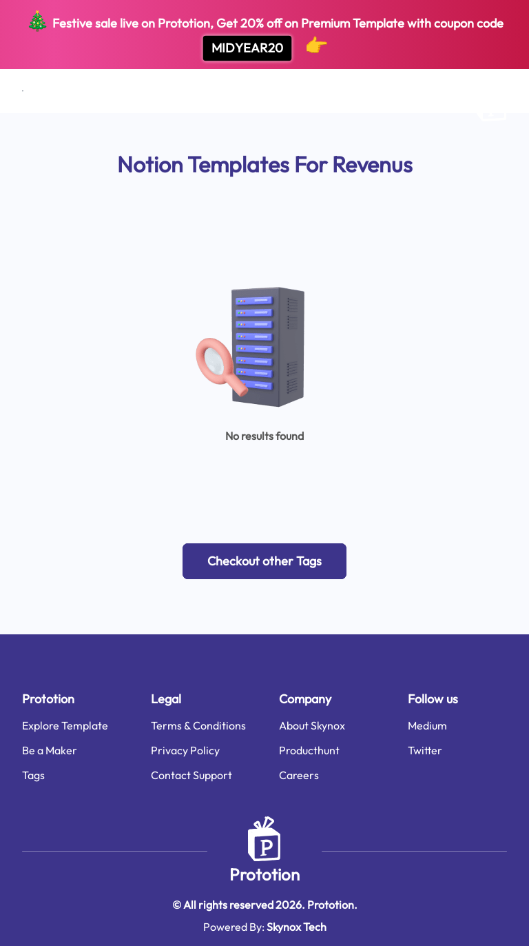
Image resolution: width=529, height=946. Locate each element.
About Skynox (312, 725)
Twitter (425, 750)
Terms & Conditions (198, 725)
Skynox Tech (296, 927)
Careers (299, 775)
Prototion (264, 874)
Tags (33, 775)
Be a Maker (49, 750)
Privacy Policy (185, 750)
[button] (264, 561)
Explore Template (65, 725)
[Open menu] (22, 91)
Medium (427, 725)
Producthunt (309, 750)
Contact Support (191, 775)
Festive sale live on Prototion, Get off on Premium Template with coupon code (264, 34)
